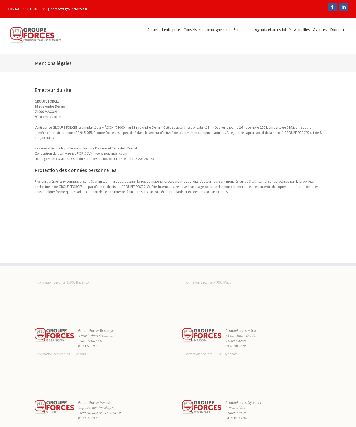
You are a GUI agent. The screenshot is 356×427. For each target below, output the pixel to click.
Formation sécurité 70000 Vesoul (61, 354)
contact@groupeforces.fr (69, 9)
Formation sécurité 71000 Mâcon (209, 282)
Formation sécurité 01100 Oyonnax (211, 354)
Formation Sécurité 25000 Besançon (64, 282)
